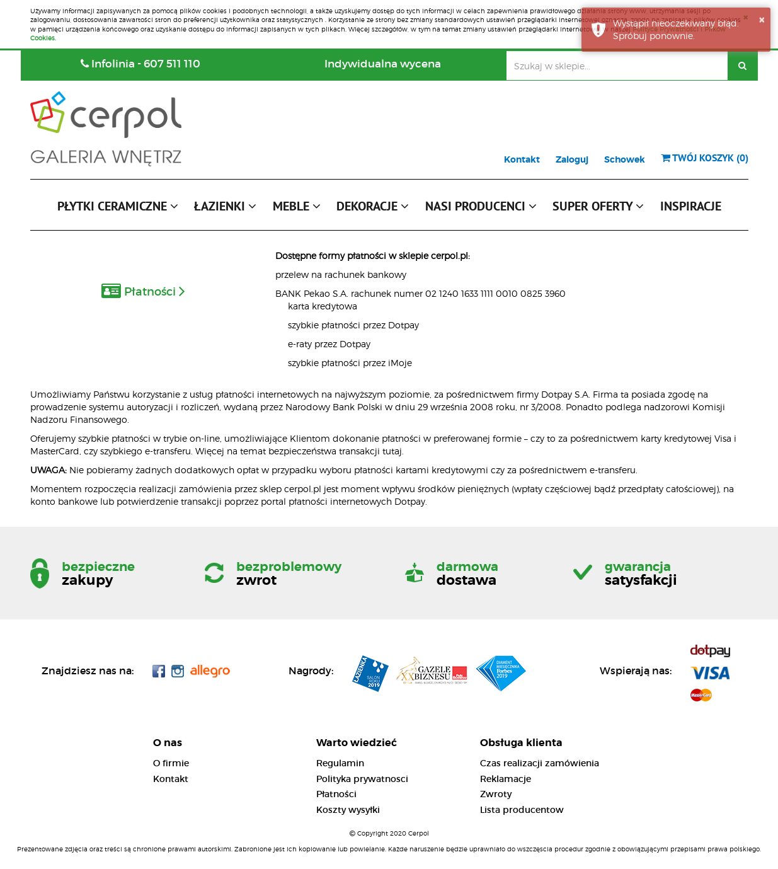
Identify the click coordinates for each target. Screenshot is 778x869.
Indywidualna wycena (382, 64)
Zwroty (496, 794)
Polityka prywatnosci (362, 779)
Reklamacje (505, 779)
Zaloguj (572, 159)
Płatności (336, 794)
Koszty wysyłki (348, 809)
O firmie (171, 763)
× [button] (761, 19)
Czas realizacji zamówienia (539, 763)
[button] (117, 209)
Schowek (624, 159)
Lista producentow (522, 809)
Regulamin (340, 763)
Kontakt (522, 159)
